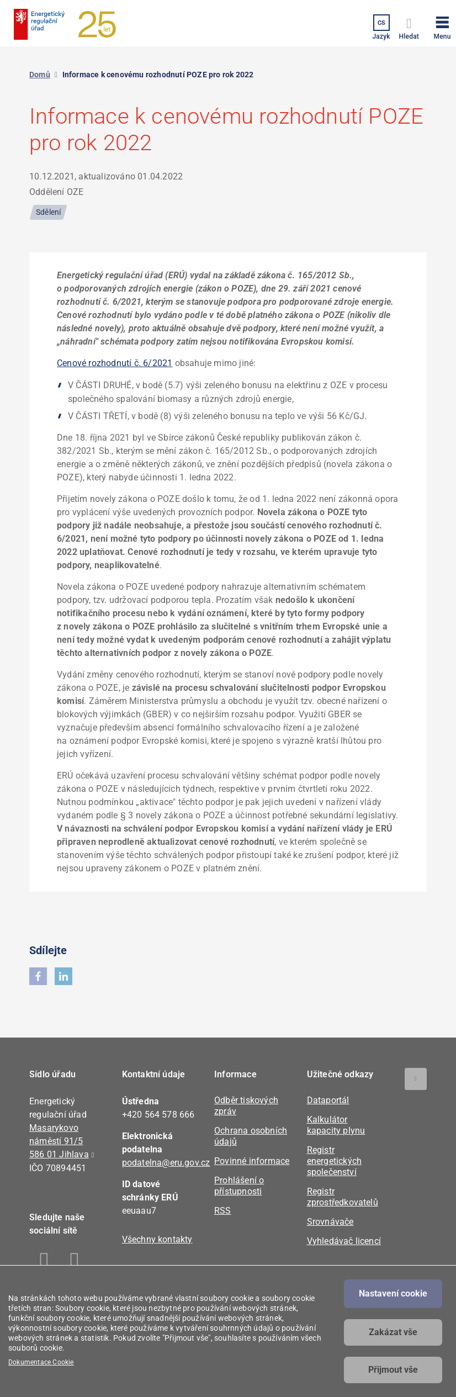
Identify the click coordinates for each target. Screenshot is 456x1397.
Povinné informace (251, 1161)
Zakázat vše (393, 1332)
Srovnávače (330, 1221)
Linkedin (75, 1262)
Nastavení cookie (393, 1293)
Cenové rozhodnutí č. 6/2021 (114, 363)
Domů (39, 74)
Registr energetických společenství (334, 1161)
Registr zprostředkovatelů (342, 1197)
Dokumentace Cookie (41, 1362)
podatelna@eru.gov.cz (166, 1162)
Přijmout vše (393, 1369)
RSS (222, 1210)
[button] (442, 26)
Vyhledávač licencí (344, 1241)
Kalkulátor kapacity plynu (336, 1125)
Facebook (44, 1262)
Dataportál (328, 1100)
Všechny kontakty (157, 1239)
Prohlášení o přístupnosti (239, 1186)
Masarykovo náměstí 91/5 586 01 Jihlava (59, 1141)
